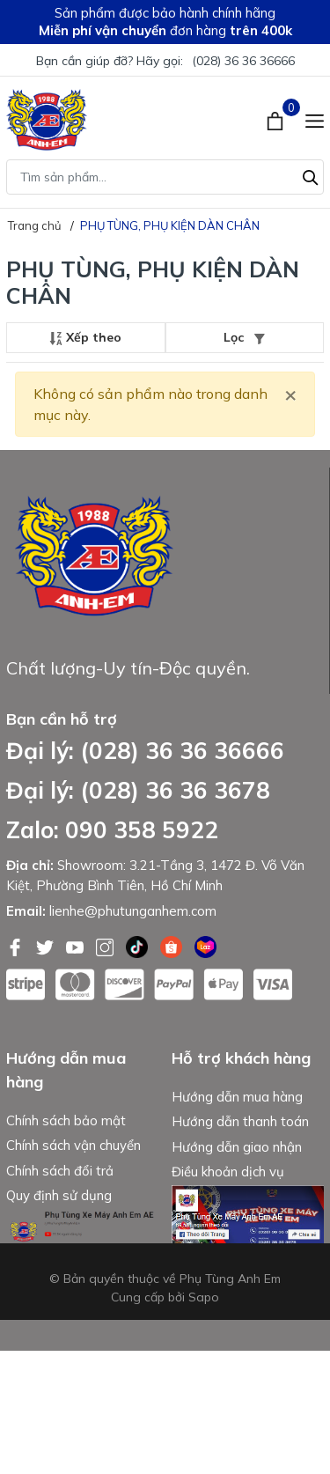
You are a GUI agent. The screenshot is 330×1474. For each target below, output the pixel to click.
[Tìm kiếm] (310, 175)
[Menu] (314, 120)
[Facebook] (16, 945)
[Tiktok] (138, 945)
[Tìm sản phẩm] (165, 177)
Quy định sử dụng (59, 1200)
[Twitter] (46, 945)
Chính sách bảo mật (66, 1125)
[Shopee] (173, 945)
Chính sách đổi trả (60, 1175)
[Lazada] (205, 945)
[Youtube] (76, 945)
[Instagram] (106, 945)
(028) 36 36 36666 (243, 61)
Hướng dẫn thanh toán (240, 1126)
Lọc (244, 337)
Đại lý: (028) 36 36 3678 (138, 790)
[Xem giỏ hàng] (277, 120)
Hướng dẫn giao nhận (237, 1151)
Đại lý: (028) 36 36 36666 (145, 750)
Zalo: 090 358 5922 (112, 829)
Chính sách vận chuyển (73, 1150)
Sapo (203, 1420)
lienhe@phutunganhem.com (132, 911)
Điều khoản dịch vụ (228, 1176)
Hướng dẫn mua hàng (237, 1101)
